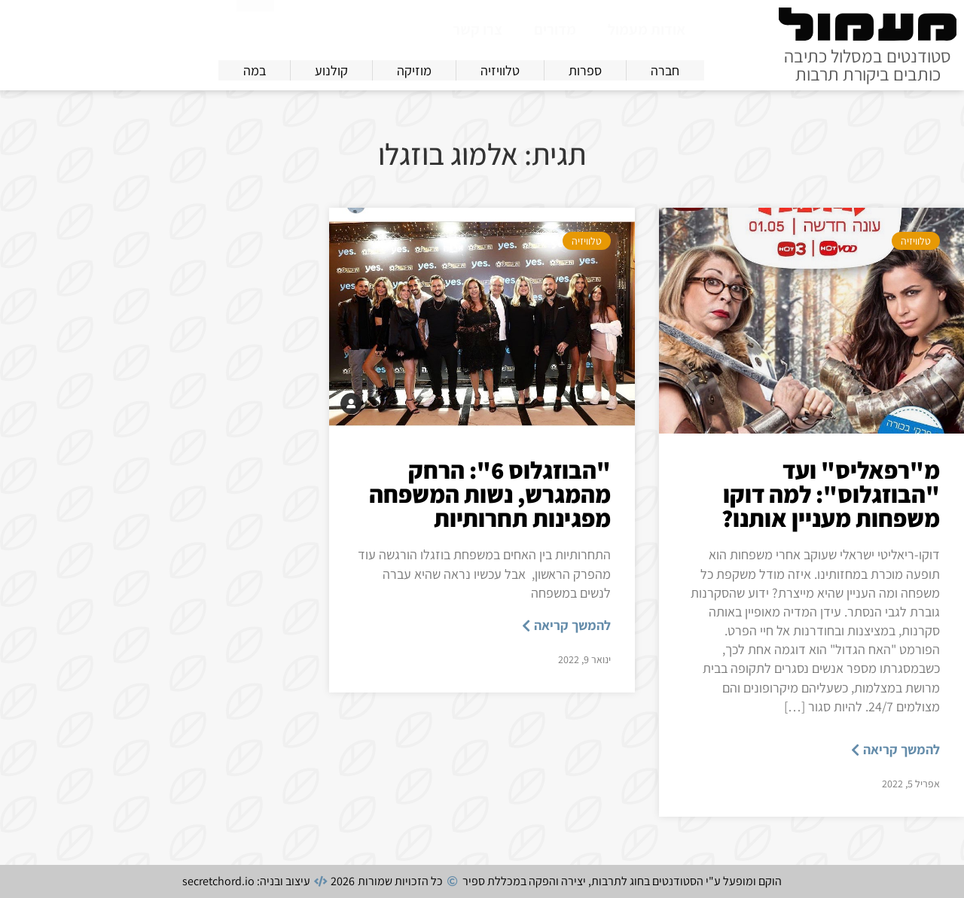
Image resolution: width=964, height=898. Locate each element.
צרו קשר (477, 29)
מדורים (555, 29)
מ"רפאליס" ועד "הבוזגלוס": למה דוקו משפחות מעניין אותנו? (830, 494)
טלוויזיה (916, 241)
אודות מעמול (646, 29)
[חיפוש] (255, 26)
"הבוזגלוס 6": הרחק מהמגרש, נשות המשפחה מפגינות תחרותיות (490, 494)
